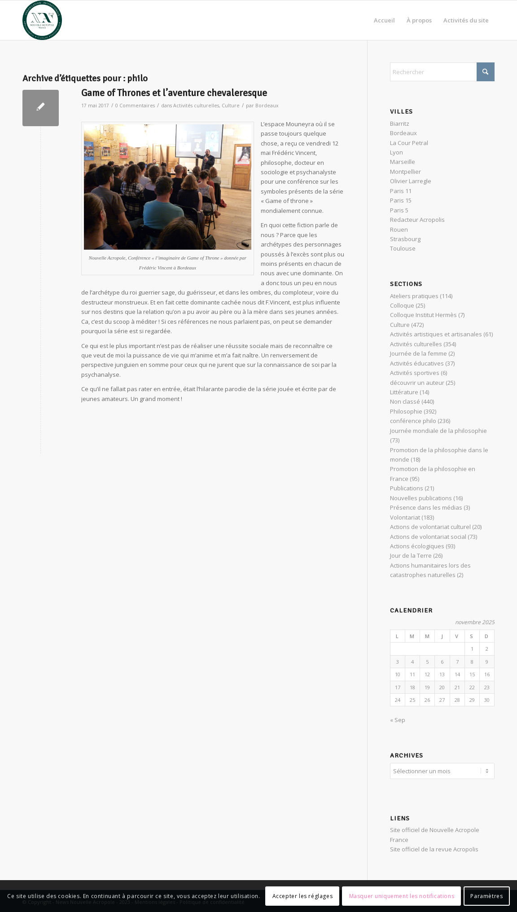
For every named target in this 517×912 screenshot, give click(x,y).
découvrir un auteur (417, 383)
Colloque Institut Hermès (423, 315)
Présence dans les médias (426, 507)
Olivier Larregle (410, 181)
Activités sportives (414, 373)
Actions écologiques (417, 546)
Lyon (396, 152)
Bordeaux (267, 105)
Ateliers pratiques (414, 296)
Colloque (402, 305)
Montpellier (405, 171)
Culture (231, 105)
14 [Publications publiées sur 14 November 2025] (457, 674)
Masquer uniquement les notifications (402, 896)
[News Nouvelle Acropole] (42, 20)
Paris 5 (399, 210)
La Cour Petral (409, 143)
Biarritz (399, 123)
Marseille (402, 162)
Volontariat (405, 517)
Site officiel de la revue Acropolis (434, 848)
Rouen (399, 229)
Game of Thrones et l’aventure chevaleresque (174, 93)
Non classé (405, 401)
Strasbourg (405, 239)
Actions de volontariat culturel (430, 527)
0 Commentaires (135, 105)
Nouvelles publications (421, 498)
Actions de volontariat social (428, 537)
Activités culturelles (196, 105)
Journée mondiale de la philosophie (438, 431)
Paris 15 (401, 200)
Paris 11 (401, 191)
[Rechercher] (442, 71)
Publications (406, 488)
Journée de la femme (418, 353)
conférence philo (413, 421)
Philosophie (406, 411)
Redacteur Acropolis (417, 220)
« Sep (397, 720)
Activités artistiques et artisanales (436, 334)
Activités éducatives (417, 363)
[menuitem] (384, 20)
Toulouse (403, 248)
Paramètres (486, 896)
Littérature (404, 392)
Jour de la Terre (411, 555)
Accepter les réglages (302, 896)
